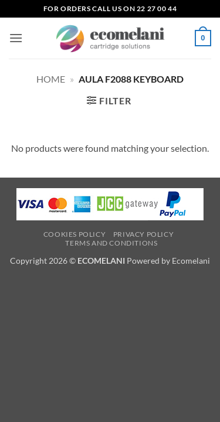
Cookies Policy (74, 234)
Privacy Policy (143, 234)
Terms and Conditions (111, 243)
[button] (16, 37)
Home (50, 78)
